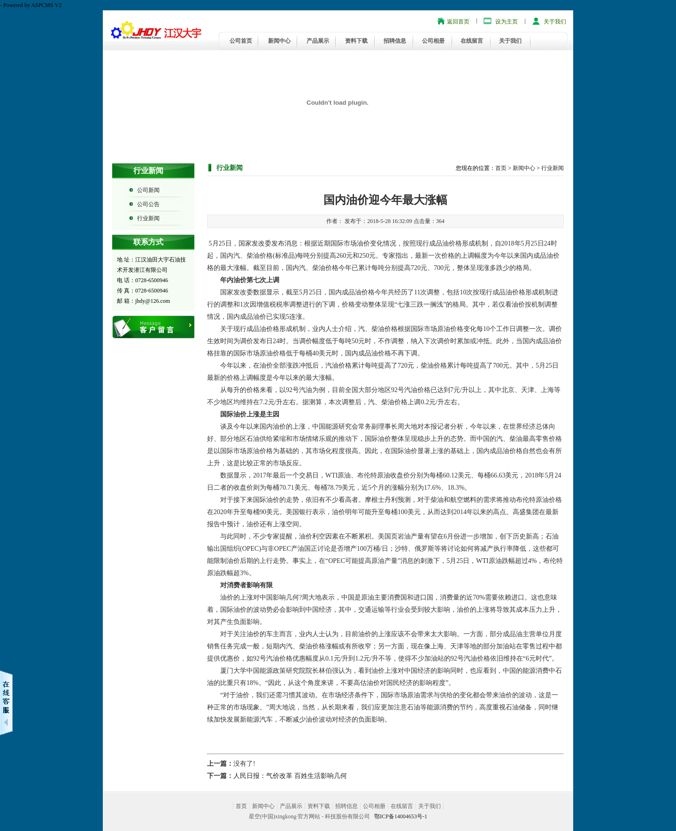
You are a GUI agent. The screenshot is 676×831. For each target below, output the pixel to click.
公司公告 (148, 204)
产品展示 (318, 41)
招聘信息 (395, 41)
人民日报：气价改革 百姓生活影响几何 (290, 775)
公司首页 (241, 41)
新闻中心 (279, 41)
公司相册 (433, 41)
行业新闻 (148, 218)
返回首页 (458, 21)
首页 (501, 168)
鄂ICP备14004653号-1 (400, 816)
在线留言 (472, 41)
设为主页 (506, 21)
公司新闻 (148, 190)
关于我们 (555, 21)
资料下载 (356, 41)
